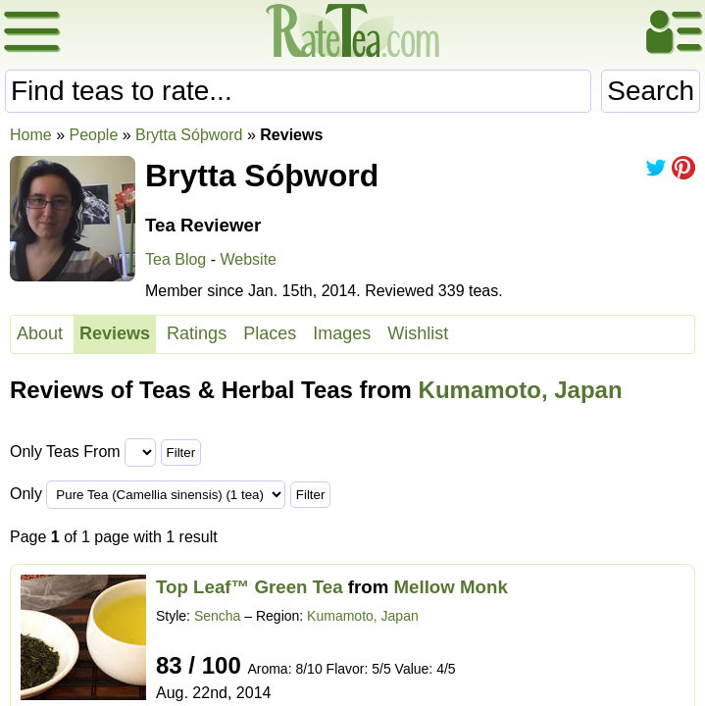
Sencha (217, 616)
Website (248, 259)
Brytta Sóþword (188, 134)
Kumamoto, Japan (521, 390)
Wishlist (417, 333)
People (93, 134)
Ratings (197, 333)
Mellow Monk (451, 587)
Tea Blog (175, 259)
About (40, 333)
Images (342, 333)
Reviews (114, 333)
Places (269, 333)
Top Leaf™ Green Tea (249, 587)
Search (650, 91)
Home (31, 134)
